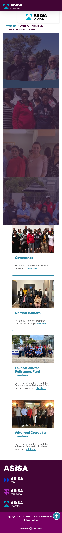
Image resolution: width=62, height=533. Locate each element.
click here (31, 449)
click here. (33, 268)
